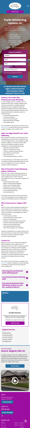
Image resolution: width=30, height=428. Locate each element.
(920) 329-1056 (5, 409)
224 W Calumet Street (15, 36)
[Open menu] (28, 6)
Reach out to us (5, 127)
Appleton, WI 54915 (15, 38)
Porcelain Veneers (7, 339)
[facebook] (2, 416)
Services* (6, 67)
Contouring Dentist (7, 335)
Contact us (4, 263)
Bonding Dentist (6, 333)
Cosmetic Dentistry (7, 337)
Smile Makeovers (6, 341)
